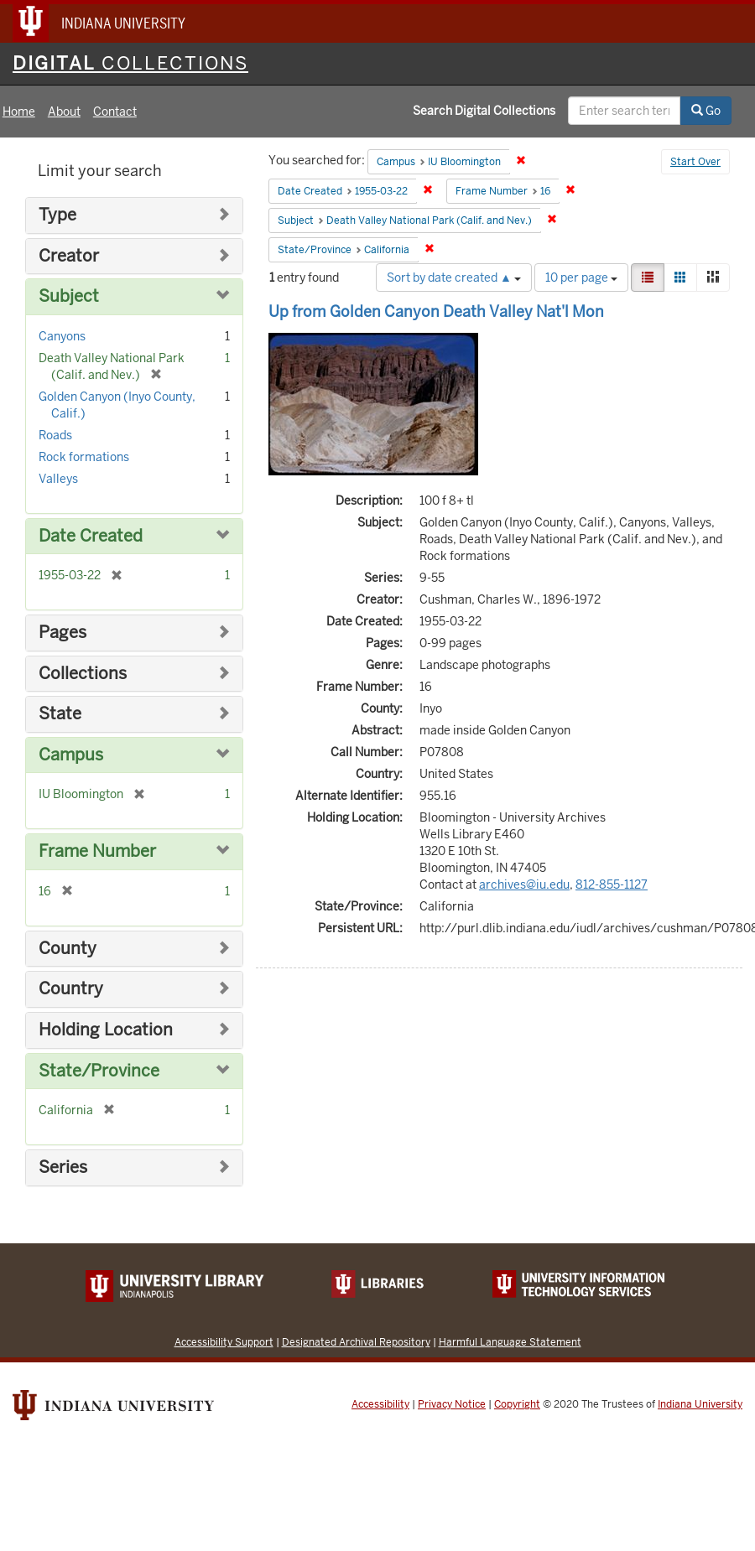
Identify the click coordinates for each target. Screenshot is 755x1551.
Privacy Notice (452, 1404)
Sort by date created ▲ (454, 277)
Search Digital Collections (484, 110)
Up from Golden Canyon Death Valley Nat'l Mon (436, 311)
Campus (71, 754)
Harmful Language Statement (510, 1342)
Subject (69, 296)
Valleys (58, 478)
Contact (115, 111)
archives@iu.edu (524, 884)
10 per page (581, 277)
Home (19, 111)
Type (57, 215)
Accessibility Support (223, 1342)
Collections (83, 673)
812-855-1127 (611, 884)
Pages (62, 632)
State (60, 713)
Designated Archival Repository (356, 1342)
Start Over (695, 162)
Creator (69, 256)
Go (706, 110)
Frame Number (97, 851)
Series (63, 1167)
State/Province (99, 1071)
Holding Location (106, 1029)
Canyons (62, 336)
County (67, 948)
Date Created (91, 536)
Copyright (517, 1404)
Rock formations (84, 456)
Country (71, 988)
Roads (55, 435)
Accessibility (380, 1404)
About (64, 111)
